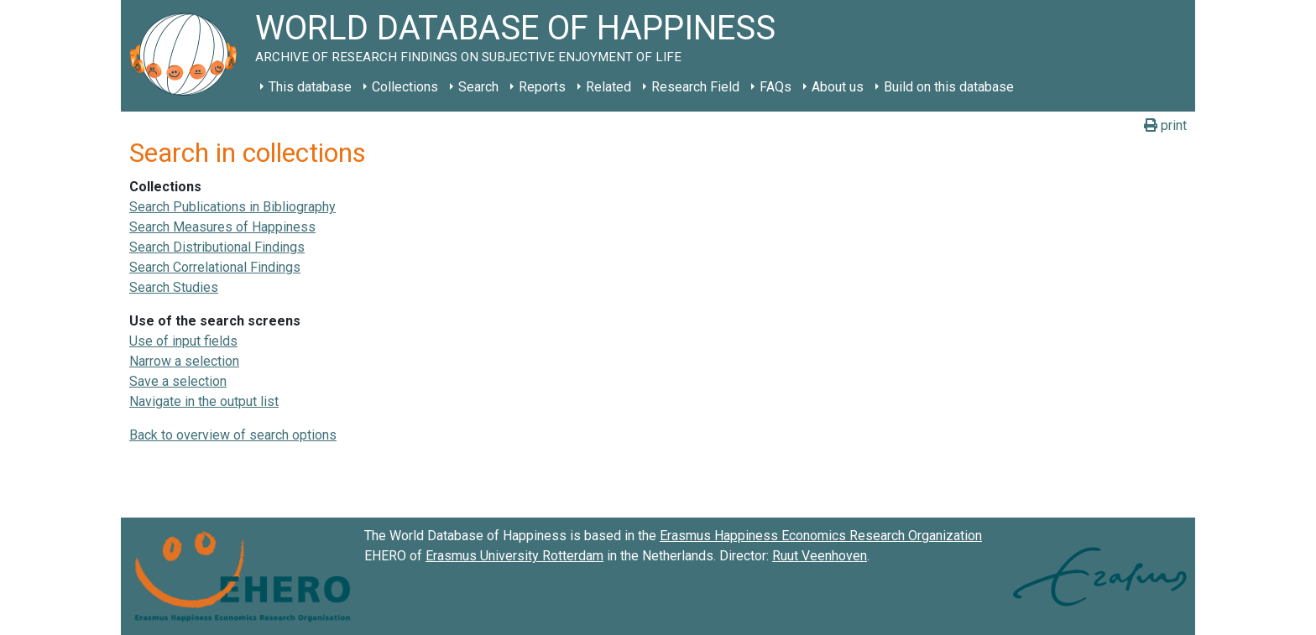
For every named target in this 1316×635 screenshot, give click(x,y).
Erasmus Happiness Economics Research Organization (821, 536)
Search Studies (173, 287)
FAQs (775, 87)
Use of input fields (183, 341)
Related (608, 87)
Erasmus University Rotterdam (514, 556)
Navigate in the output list (204, 401)
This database (310, 87)
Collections (405, 87)
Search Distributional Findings (217, 247)
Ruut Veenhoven (819, 556)
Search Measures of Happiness (222, 227)
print (1165, 125)
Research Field (695, 87)
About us (838, 87)
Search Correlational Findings (214, 267)
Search (478, 87)
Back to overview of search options (233, 435)
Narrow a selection (184, 361)
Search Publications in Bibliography (232, 207)
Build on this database (949, 87)
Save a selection (178, 381)
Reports (542, 87)
